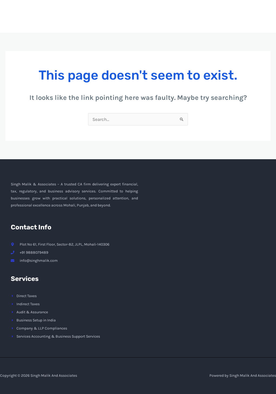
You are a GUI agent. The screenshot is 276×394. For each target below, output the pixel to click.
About (148, 20)
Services (179, 20)
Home (122, 20)
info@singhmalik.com (205, 4)
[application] (188, 20)
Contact (213, 20)
